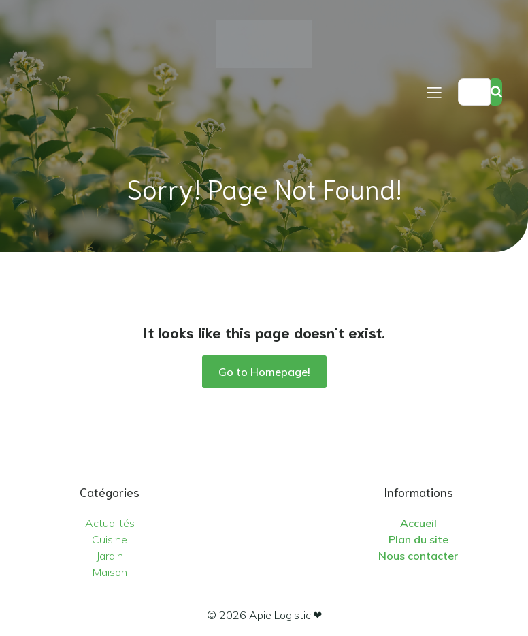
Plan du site (418, 539)
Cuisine (109, 539)
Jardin (109, 555)
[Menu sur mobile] (434, 92)
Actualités (110, 523)
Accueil (418, 523)
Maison (110, 572)
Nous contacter (418, 555)
